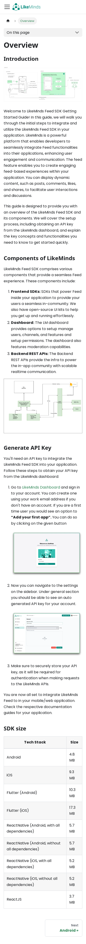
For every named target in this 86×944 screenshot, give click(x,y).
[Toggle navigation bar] (7, 6)
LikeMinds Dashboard (41, 487)
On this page (18, 32)
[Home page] (8, 20)
